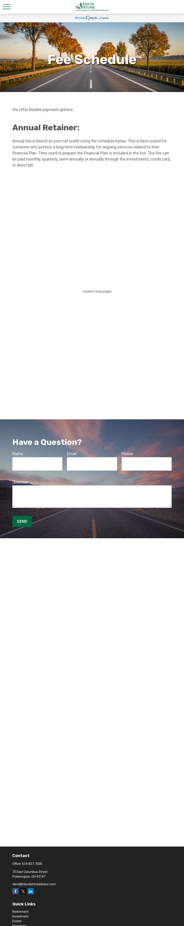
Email (72, 453)
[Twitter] (23, 891)
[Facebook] (15, 891)
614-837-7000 (32, 864)
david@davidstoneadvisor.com (34, 884)
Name (17, 453)
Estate (17, 921)
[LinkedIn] (31, 891)
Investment (20, 916)
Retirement (20, 911)
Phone (127, 453)
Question (20, 482)
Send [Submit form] (22, 521)
